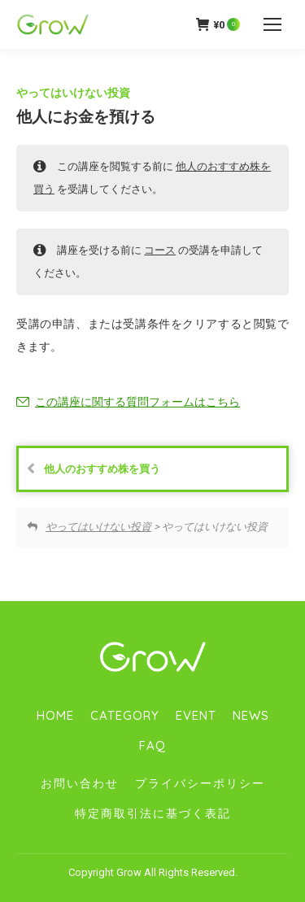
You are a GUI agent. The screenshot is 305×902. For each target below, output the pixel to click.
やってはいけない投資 (73, 92)
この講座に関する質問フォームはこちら (137, 401)
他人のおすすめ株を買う (93, 468)
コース (160, 250)
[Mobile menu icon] (272, 24)
